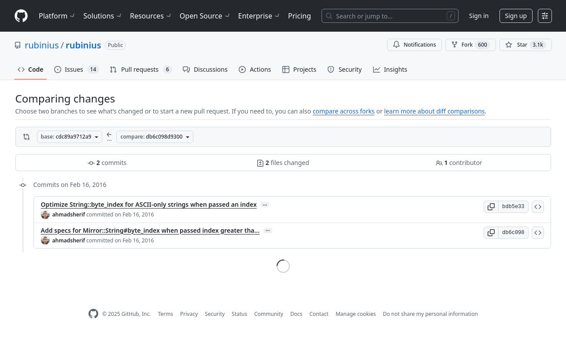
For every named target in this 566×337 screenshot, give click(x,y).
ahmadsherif (68, 214)
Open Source (205, 16)
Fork (470, 44)
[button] (491, 207)
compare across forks (344, 111)
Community (268, 314)
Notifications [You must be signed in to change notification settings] (414, 44)
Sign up (516, 15)
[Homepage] (21, 16)
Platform (57, 16)
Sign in (478, 15)
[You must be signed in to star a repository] (525, 45)
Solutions (103, 16)
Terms (165, 314)
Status (239, 314)
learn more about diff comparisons (434, 111)
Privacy (189, 314)
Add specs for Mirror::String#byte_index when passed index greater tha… (150, 230)
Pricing (299, 16)
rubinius (42, 45)
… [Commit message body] (265, 204)
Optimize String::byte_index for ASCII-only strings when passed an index (149, 204)
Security (215, 314)
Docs (296, 314)
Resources (151, 16)
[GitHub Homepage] (93, 313)
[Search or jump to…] (390, 15)
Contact (318, 314)
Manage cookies (356, 314)
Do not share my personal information (430, 314)
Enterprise (259, 16)
